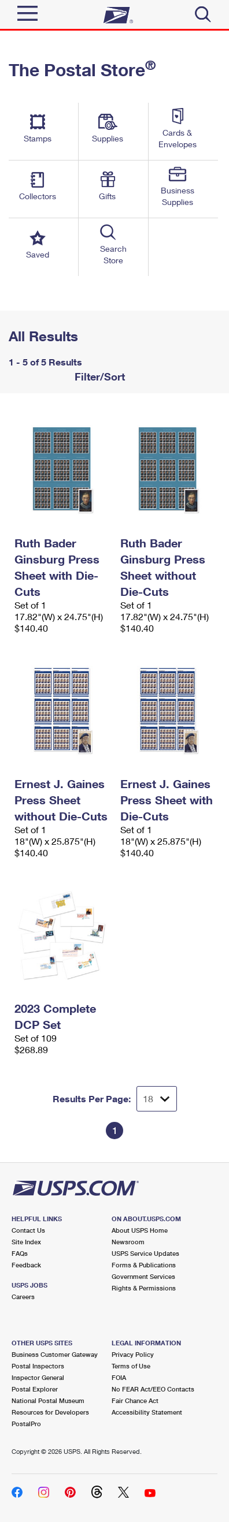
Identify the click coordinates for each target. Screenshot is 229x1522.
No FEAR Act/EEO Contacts (153, 1389)
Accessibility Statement (147, 1412)
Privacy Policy (133, 1354)
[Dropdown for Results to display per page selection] (156, 1098)
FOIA (119, 1377)
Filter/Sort (98, 376)
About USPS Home (140, 1230)
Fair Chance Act (135, 1400)
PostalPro (26, 1423)
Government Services (143, 1276)
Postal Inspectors (38, 1366)
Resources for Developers (50, 1412)
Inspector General (38, 1377)
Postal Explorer (35, 1389)
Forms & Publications (144, 1265)
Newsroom (128, 1241)
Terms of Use (131, 1366)
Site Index (26, 1241)
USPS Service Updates (145, 1253)
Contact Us (28, 1230)
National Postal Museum (48, 1400)
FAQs (20, 1253)
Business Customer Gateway (55, 1354)
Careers (23, 1296)
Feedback (26, 1265)
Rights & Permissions (144, 1288)
